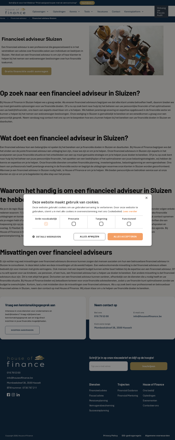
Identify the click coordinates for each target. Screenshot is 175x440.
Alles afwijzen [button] (89, 236)
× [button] (146, 198)
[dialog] (87, 220)
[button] (46, 236)
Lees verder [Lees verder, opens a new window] (130, 211)
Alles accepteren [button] (125, 236)
